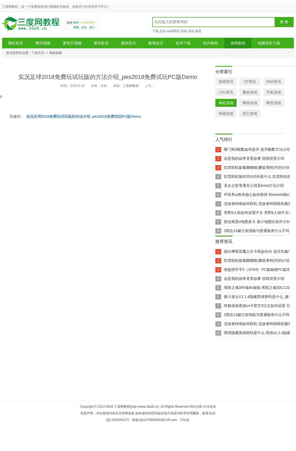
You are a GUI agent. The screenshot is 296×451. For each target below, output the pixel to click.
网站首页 (15, 43)
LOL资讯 (226, 92)
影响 (184, 31)
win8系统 (173, 31)
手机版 (184, 420)
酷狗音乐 (128, 43)
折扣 (162, 31)
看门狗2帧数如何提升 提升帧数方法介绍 (257, 149)
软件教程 (210, 43)
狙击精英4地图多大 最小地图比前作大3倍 (258, 222)
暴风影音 (101, 43)
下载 (155, 31)
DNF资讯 (273, 81)
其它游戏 (249, 113)
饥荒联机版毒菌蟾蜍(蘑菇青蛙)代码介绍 (256, 167)
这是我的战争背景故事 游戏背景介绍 (254, 158)
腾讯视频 (43, 43)
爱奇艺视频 (72, 43)
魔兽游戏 (249, 92)
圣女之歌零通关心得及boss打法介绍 (254, 185)
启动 (191, 31)
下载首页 (38, 53)
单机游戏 (226, 103)
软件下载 (183, 43)
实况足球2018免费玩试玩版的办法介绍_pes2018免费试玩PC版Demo (83, 116)
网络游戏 (249, 103)
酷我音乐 (156, 43)
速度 (198, 31)
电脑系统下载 (269, 43)
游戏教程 (237, 43)
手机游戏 (273, 92)
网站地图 (196, 406)
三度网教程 (31, 25)
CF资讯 (250, 81)
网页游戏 (273, 103)
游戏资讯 (226, 81)
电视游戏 (226, 113)
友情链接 (209, 406)
